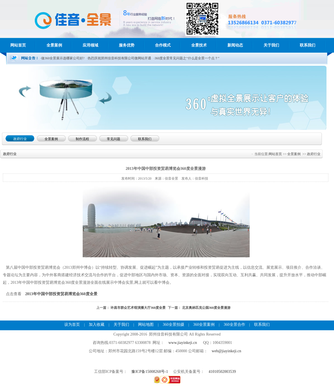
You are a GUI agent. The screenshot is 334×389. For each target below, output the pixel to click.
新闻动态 (235, 45)
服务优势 (126, 45)
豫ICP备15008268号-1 (150, 372)
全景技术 (199, 45)
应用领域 (90, 45)
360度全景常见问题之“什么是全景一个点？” (186, 58)
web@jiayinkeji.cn (226, 351)
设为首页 (72, 324)
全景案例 (54, 45)
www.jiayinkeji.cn (182, 343)
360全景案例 (204, 324)
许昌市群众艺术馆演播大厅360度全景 (138, 308)
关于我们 (271, 45)
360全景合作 (234, 324)
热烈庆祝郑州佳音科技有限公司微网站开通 (119, 58)
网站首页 (18, 45)
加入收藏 (96, 324)
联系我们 (307, 45)
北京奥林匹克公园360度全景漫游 (206, 308)
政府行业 (313, 154)
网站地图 (146, 324)
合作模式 (163, 45)
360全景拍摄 (173, 324)
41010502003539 (222, 372)
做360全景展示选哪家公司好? (62, 58)
